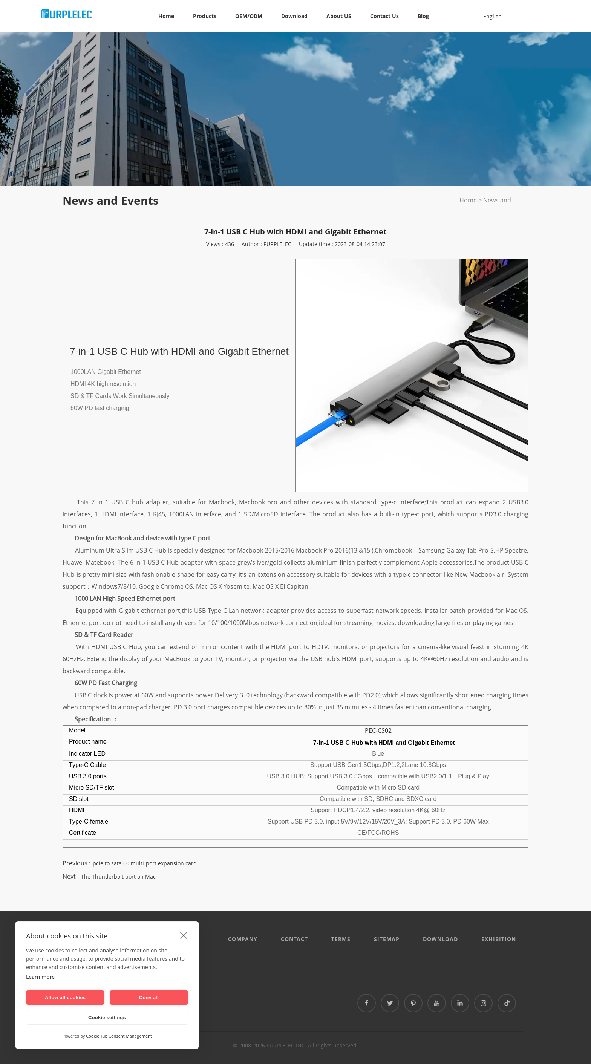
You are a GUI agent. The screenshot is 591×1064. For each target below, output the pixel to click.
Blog (423, 16)
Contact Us (384, 16)
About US (338, 16)
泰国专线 (215, 997)
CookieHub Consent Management (119, 1036)
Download (294, 16)
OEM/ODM (248, 16)
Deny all (148, 997)
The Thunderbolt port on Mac (118, 876)
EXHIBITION (498, 939)
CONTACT (294, 939)
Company (242, 939)
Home (166, 16)
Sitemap (387, 939)
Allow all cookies (65, 997)
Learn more (40, 976)
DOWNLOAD (440, 939)
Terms (341, 939)
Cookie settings (107, 1017)
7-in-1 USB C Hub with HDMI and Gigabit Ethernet (179, 351)
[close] (184, 935)
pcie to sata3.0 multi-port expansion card (145, 863)
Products (204, 16)
